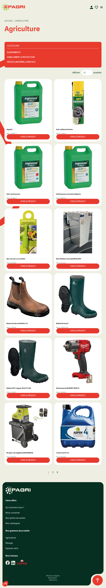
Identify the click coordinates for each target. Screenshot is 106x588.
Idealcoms (53, 580)
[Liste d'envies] (96, 7)
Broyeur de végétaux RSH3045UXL (20, 453)
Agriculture (11, 538)
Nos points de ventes (15, 518)
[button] (28, 102)
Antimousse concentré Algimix (68, 194)
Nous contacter (13, 513)
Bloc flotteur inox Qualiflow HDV (68, 259)
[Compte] (91, 7)
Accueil (9, 20)
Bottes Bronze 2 (62, 323)
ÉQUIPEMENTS (14, 52)
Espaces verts (12, 548)
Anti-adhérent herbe (64, 129)
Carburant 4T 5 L (62, 453)
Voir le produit (28, 137)
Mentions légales (53, 576)
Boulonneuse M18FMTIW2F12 (67, 388)
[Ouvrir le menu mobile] (101, 7)
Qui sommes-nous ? (15, 507)
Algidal (9, 129)
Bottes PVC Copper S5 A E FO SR (19, 388)
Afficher (76, 72)
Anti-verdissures (13, 194)
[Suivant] (63, 472)
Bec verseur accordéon (16, 259)
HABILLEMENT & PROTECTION (21, 57)
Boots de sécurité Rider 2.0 (17, 323)
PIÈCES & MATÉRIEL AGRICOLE (21, 62)
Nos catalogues (13, 523)
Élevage (9, 543)
